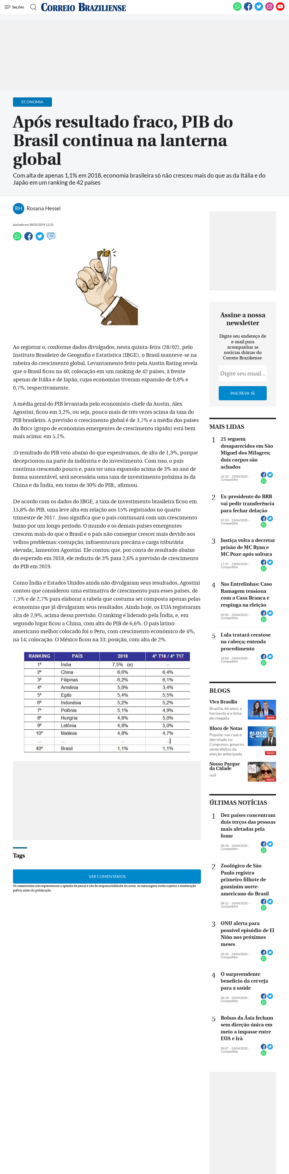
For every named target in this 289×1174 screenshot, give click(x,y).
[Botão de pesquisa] (31, 7)
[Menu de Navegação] (15, 7)
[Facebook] (248, 9)
